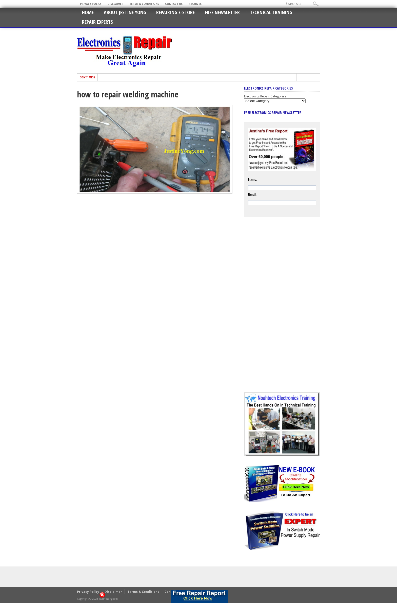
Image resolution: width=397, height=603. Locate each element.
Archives (195, 4)
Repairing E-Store (175, 12)
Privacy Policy (91, 4)
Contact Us (174, 4)
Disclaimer (115, 4)
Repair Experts (97, 22)
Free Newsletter (222, 12)
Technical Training (271, 12)
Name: (252, 179)
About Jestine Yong (125, 12)
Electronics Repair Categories (265, 96)
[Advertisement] (282, 308)
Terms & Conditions (144, 4)
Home (88, 12)
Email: (252, 194)
